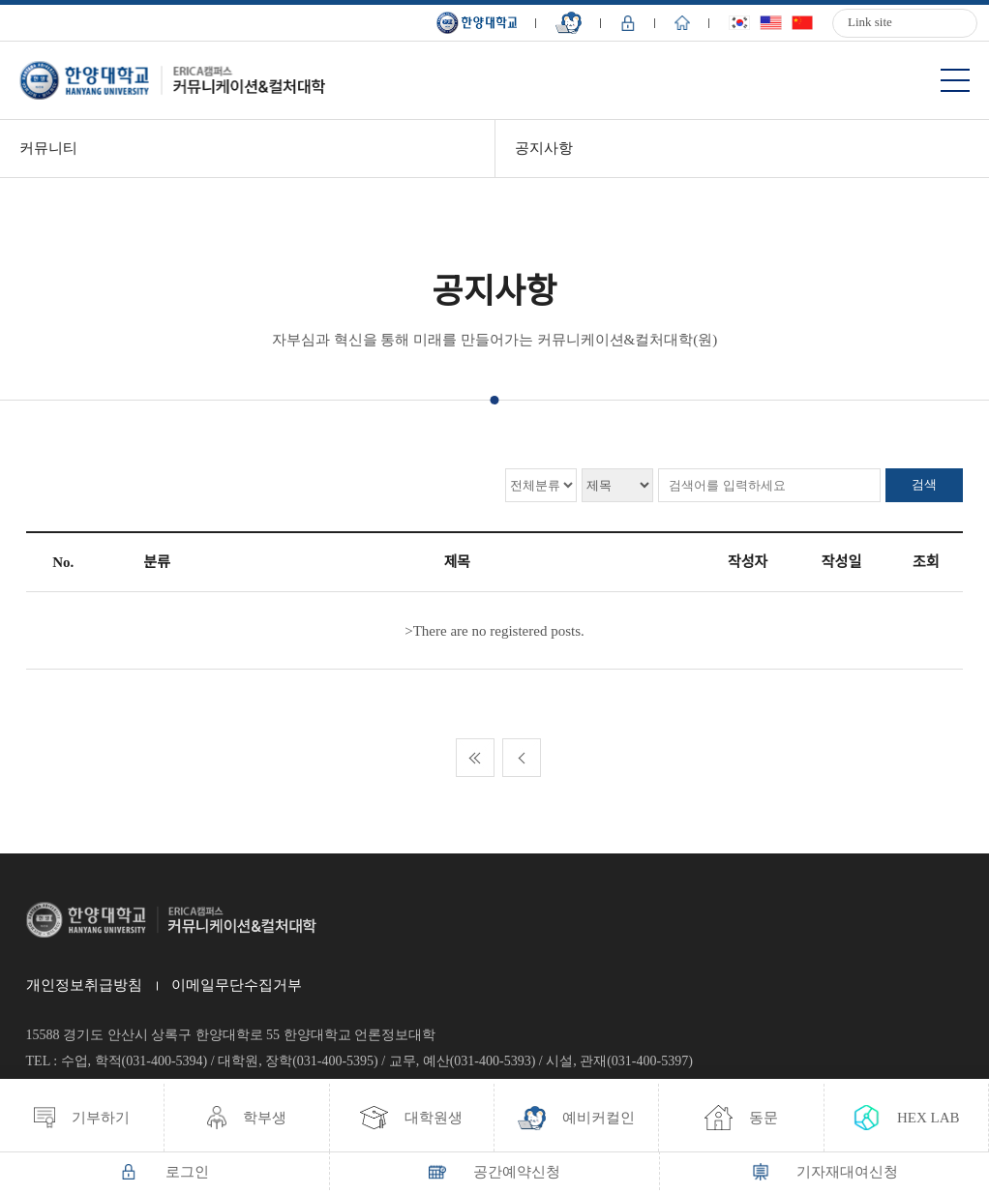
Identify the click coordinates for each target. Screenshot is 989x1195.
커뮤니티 (48, 148)
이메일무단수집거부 (236, 985)
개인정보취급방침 (84, 985)
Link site (870, 22)
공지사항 (544, 148)
